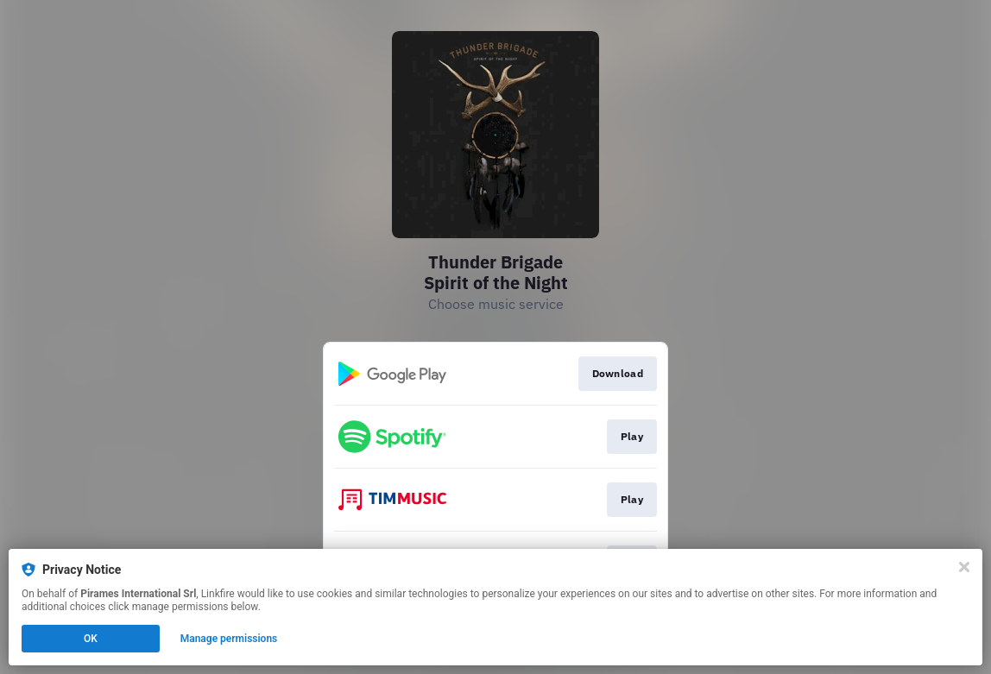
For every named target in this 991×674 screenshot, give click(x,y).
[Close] (964, 567)
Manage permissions (229, 639)
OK (91, 639)
